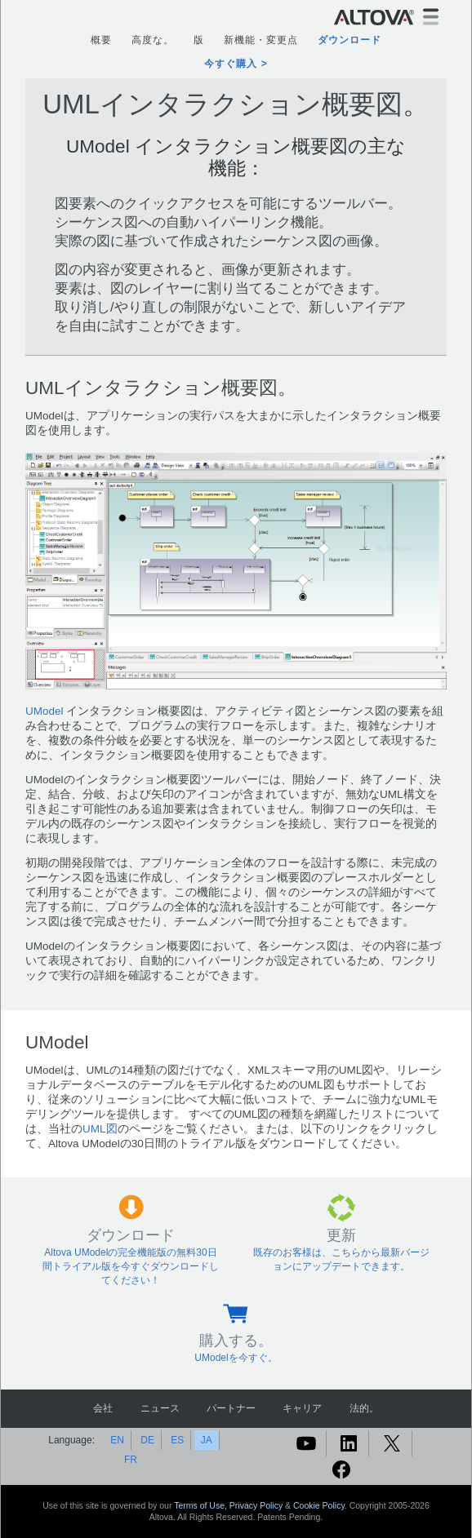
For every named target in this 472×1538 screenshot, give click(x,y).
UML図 (100, 1129)
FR (130, 1459)
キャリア (302, 1408)
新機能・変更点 (261, 40)
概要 (101, 40)
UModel (44, 711)
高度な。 (152, 40)
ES (177, 1440)
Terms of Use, (201, 1505)
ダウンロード (349, 40)
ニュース (160, 1408)
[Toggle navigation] (431, 17)
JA (206, 1440)
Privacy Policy (256, 1505)
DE (147, 1440)
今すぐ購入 (230, 63)
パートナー (231, 1408)
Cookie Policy (319, 1505)
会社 (103, 1408)
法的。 (364, 1408)
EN (117, 1440)
